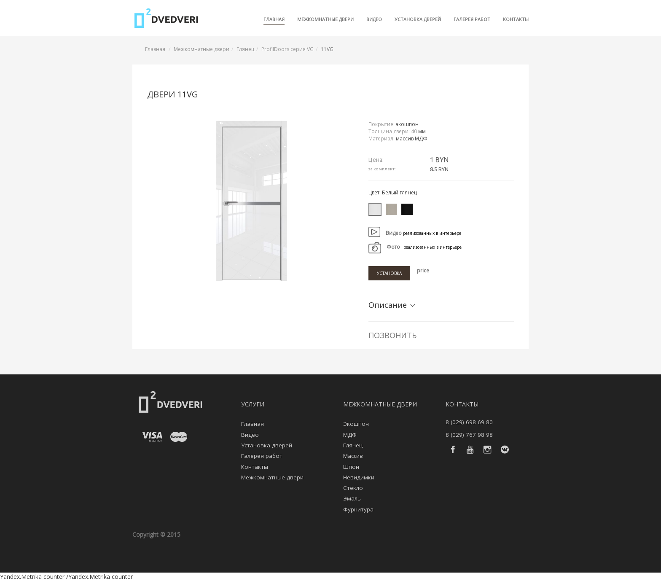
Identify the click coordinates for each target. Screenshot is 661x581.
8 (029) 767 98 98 (469, 434)
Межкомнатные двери (325, 19)
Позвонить (392, 335)
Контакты (516, 19)
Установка (389, 273)
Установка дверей (418, 19)
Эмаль (352, 498)
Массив (353, 456)
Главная (274, 19)
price (423, 270)
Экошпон (356, 424)
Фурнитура (358, 509)
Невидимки (358, 477)
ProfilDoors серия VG (287, 49)
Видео (374, 19)
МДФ (350, 434)
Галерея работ (472, 19)
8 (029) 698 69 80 (469, 422)
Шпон (351, 467)
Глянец (245, 49)
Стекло (353, 488)
